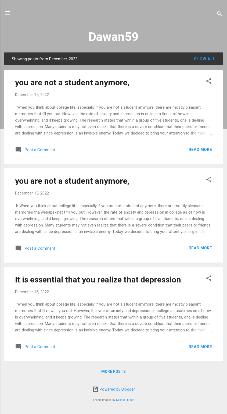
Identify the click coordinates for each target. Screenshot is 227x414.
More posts (113, 371)
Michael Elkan (125, 400)
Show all (204, 58)
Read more (200, 149)
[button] (209, 82)
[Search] (219, 14)
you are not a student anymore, (72, 82)
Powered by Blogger (113, 389)
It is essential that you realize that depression (98, 279)
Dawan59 (113, 37)
